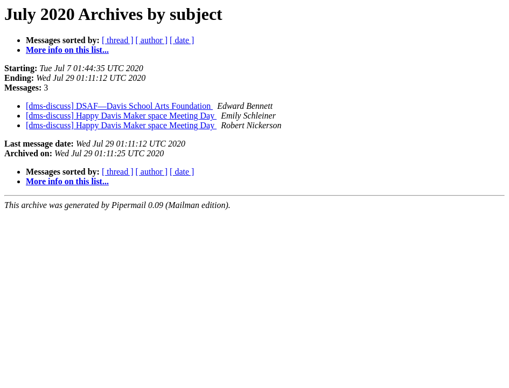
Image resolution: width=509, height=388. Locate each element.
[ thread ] (118, 40)
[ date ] (182, 40)
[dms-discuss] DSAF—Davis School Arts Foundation (119, 105)
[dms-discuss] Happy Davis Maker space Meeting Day (121, 115)
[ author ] (152, 40)
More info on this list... (67, 49)
